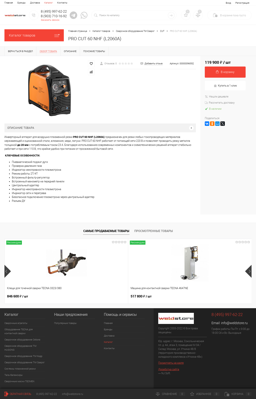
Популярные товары (65, 323)
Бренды (21, 2)
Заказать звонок (50, 20)
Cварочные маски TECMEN (19, 381)
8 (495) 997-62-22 (46, 394)
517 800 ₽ (79, 296)
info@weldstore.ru (234, 323)
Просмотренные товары (153, 231)
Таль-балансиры (13, 375)
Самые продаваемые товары (106, 231)
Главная (8, 2)
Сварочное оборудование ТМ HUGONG (20, 348)
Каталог (48, 2)
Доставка (35, 2)
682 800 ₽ (141, 296)
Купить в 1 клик (225, 85)
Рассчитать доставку (220, 102)
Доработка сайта (168, 369)
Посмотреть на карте (171, 362)
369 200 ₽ (202, 296)
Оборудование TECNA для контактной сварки (18, 331)
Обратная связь (17, 394)
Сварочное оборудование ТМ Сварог (24, 362)
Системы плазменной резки (20, 368)
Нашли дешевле (216, 96)
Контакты (62, 2)
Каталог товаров (34, 35)
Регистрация (242, 2)
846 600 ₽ (17, 296)
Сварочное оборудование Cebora (22, 339)
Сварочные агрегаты (15, 323)
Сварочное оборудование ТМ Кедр (23, 356)
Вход (228, 2)
